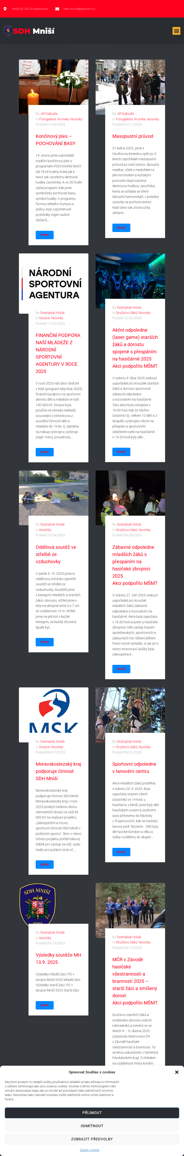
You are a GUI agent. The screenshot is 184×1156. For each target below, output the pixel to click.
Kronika (63, 119)
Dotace (44, 318)
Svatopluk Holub (52, 313)
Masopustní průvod (132, 136)
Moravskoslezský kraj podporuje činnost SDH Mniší (58, 771)
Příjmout (92, 1113)
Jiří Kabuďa (49, 114)
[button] (176, 1072)
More (44, 235)
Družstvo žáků (126, 313)
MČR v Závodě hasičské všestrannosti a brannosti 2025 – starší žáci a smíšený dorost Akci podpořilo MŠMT (135, 981)
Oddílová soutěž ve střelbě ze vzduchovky (56, 554)
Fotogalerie (47, 119)
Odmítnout (92, 1126)
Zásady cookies (89, 1150)
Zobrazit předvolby (92, 1139)
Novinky (76, 119)
